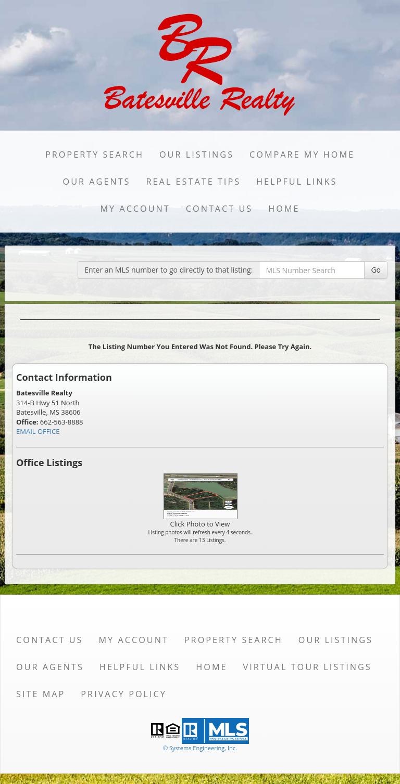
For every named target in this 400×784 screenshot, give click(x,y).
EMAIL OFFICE (38, 431)
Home (283, 208)
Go (376, 270)
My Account (135, 208)
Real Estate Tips (193, 181)
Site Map (40, 694)
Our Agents (97, 181)
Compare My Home (302, 154)
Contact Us (219, 208)
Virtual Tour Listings (307, 667)
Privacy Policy (124, 694)
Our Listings (196, 154)
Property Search (94, 154)
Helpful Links (296, 181)
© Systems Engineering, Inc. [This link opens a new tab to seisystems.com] (200, 748)
